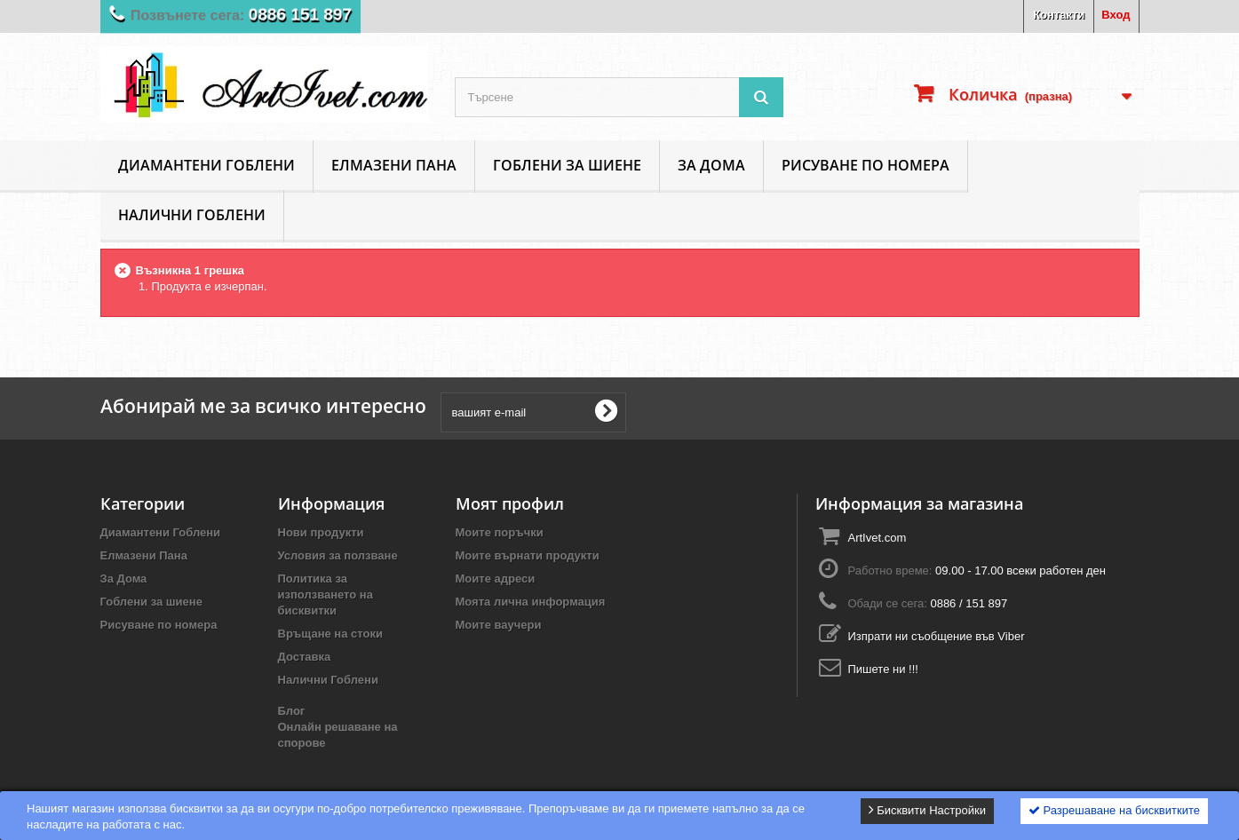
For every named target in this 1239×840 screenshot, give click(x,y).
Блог (292, 710)
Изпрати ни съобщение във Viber (935, 636)
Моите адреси (496, 578)
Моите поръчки (500, 532)
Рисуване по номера (865, 165)
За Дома (711, 165)
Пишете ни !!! (882, 669)
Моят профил (510, 503)
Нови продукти (321, 532)
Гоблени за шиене (567, 165)
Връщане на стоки (330, 633)
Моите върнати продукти (528, 555)
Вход (1115, 14)
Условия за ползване (338, 555)
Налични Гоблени (192, 215)
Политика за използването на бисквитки (325, 594)
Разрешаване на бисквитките (1114, 810)
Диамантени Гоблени (206, 165)
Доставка (304, 656)
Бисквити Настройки (927, 810)
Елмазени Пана (394, 165)
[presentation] (770, 412)
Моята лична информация (531, 601)
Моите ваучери (499, 624)
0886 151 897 (309, 16)
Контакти (1058, 14)
